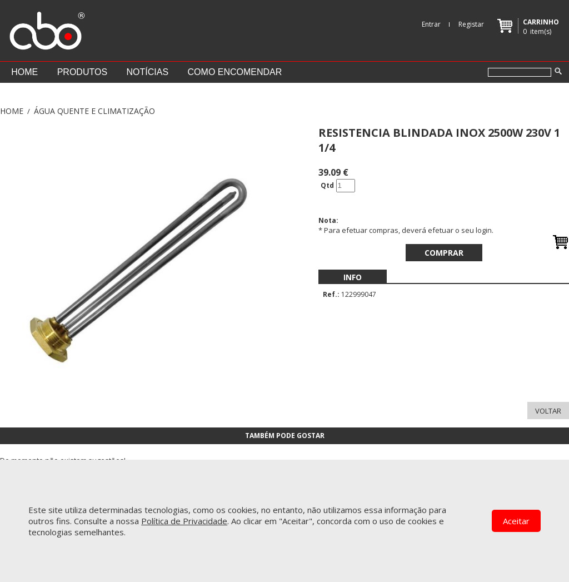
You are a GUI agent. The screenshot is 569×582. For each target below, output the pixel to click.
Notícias (148, 72)
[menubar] (352, 277)
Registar (471, 24)
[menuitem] (352, 277)
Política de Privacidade (184, 520)
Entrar (431, 24)
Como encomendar (235, 72)
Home (24, 72)
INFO (352, 277)
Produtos (82, 72)
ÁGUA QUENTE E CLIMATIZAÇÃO (94, 111)
